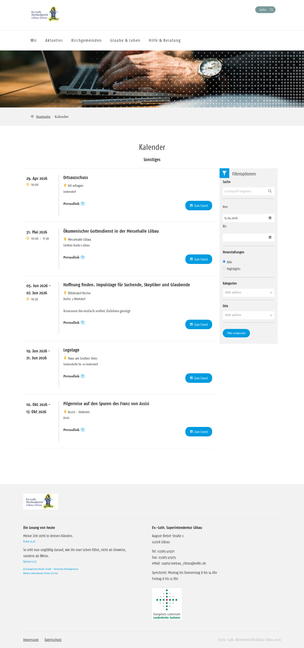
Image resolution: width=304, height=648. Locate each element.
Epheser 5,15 (30, 561)
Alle (227, 262)
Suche (262, 10)
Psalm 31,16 (29, 541)
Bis (225, 226)
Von (225, 206)
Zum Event (201, 205)
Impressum (31, 639)
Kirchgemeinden (86, 40)
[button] (248, 292)
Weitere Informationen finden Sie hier (40, 573)
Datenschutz (53, 639)
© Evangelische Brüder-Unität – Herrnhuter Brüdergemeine (50, 569)
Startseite (43, 116)
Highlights (231, 268)
